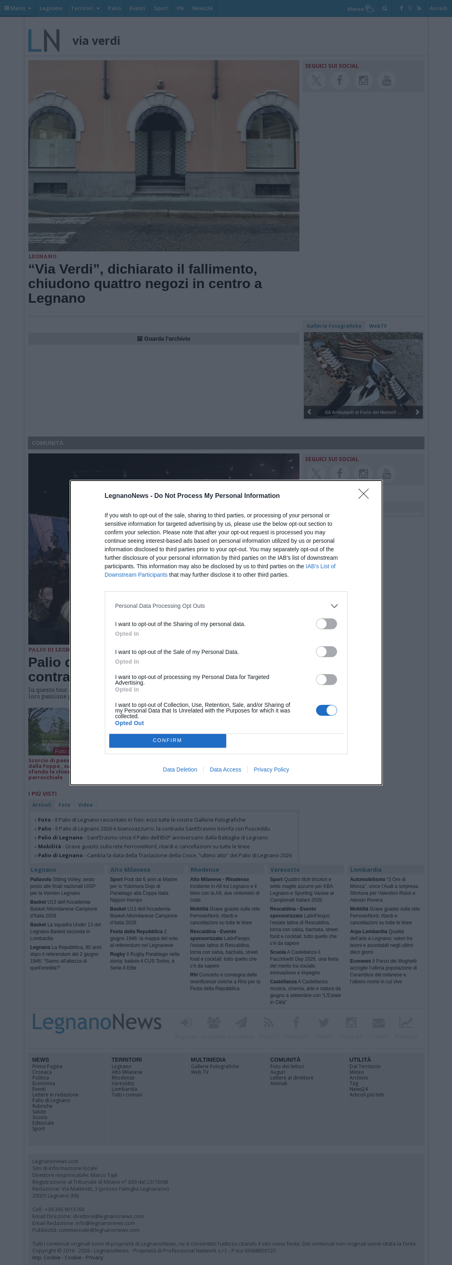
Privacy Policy (271, 769)
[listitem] (226, 606)
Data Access (225, 769)
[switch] (326, 623)
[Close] (366, 496)
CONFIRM (168, 741)
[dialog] (226, 633)
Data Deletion (180, 769)
